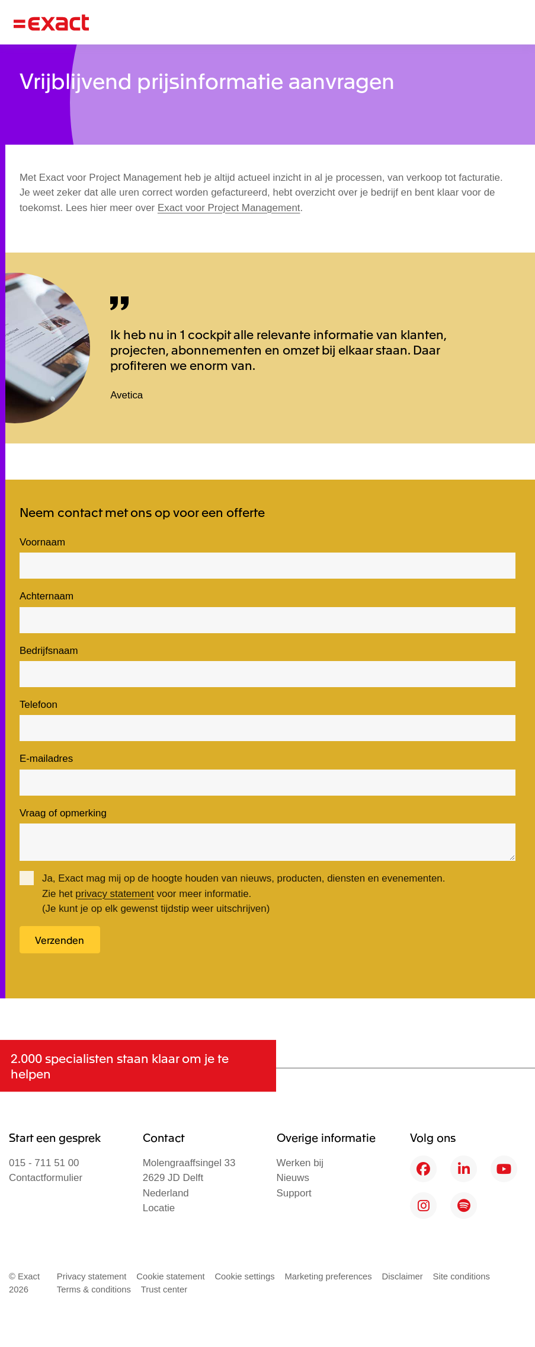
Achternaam (46, 596)
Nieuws (293, 1177)
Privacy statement (92, 1276)
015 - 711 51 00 (44, 1163)
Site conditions (461, 1276)
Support (294, 1193)
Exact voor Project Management (229, 207)
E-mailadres (46, 758)
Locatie (159, 1208)
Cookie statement (170, 1276)
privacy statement (114, 893)
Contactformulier (45, 1177)
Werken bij (300, 1163)
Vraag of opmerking (63, 813)
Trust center (164, 1289)
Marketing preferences (327, 1276)
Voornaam (42, 542)
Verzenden (59, 939)
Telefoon (38, 704)
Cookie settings (244, 1276)
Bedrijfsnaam (49, 650)
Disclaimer (402, 1276)
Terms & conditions (94, 1289)
